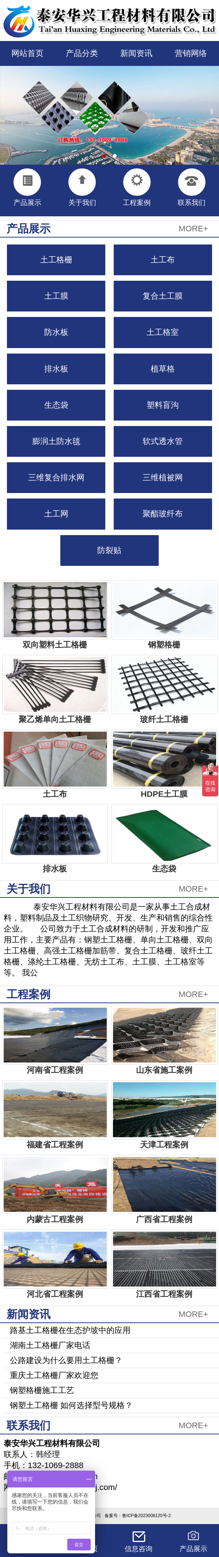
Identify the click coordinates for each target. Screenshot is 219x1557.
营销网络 (191, 53)
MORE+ (193, 228)
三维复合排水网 (56, 477)
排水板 (56, 368)
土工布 (163, 259)
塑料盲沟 (163, 405)
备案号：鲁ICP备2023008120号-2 (138, 1515)
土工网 (56, 513)
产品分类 (82, 53)
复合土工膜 (163, 295)
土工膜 (56, 295)
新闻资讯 (136, 53)
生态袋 (56, 405)
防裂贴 (109, 550)
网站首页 (27, 53)
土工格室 (163, 332)
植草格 (163, 368)
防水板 (56, 332)
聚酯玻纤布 (163, 513)
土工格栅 (56, 259)
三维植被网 (163, 477)
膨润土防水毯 (56, 441)
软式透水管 (163, 441)
